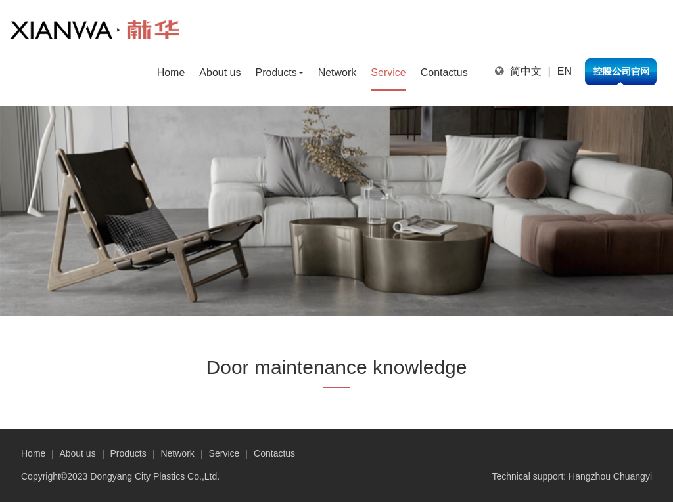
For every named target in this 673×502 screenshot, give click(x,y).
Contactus (444, 72)
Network (337, 72)
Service (388, 72)
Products (279, 72)
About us (220, 72)
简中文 (526, 71)
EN (564, 71)
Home (171, 72)
